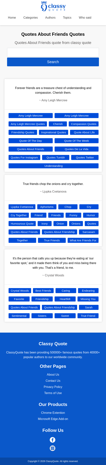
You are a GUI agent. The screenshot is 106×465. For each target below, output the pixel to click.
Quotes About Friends (30, 149)
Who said (85, 17)
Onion (60, 223)
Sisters (42, 315)
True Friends (52, 240)
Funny (73, 215)
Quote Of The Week (76, 140)
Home (12, 17)
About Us (53, 374)
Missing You (88, 299)
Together (22, 240)
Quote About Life (84, 132)
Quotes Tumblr (56, 157)
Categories (30, 17)
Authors (50, 17)
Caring (66, 290)
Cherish (58, 124)
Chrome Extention (53, 412)
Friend (39, 215)
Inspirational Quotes (53, 132)
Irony (45, 223)
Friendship (42, 299)
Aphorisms (46, 206)
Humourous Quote (22, 223)
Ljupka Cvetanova (22, 206)
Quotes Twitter (85, 157)
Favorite (19, 299)
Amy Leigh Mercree (30, 115)
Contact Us (53, 380)
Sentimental (19, 315)
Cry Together (19, 215)
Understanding (54, 165)
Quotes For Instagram (24, 157)
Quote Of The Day (30, 140)
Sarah (89, 307)
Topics (67, 17)
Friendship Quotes (22, 132)
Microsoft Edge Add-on (53, 418)
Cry (89, 206)
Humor (91, 215)
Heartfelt (65, 299)
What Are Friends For (83, 240)
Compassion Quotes (83, 124)
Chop (68, 206)
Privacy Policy (53, 386)
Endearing (88, 290)
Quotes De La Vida (76, 149)
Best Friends (43, 290)
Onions (76, 223)
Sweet (65, 315)
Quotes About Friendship (59, 232)
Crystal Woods (20, 290)
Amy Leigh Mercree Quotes (28, 124)
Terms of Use (53, 393)
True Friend (88, 315)
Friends (56, 215)
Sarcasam (89, 232)
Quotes (91, 223)
